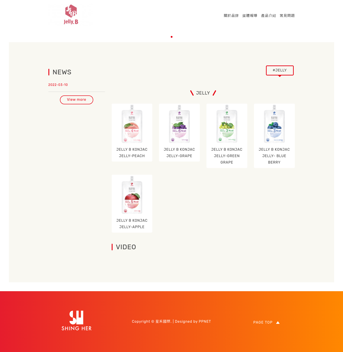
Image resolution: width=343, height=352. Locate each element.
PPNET (205, 321)
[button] (171, 37)
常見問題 (287, 16)
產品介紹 (268, 16)
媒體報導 (250, 16)
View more (76, 99)
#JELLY (280, 70)
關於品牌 (231, 16)
